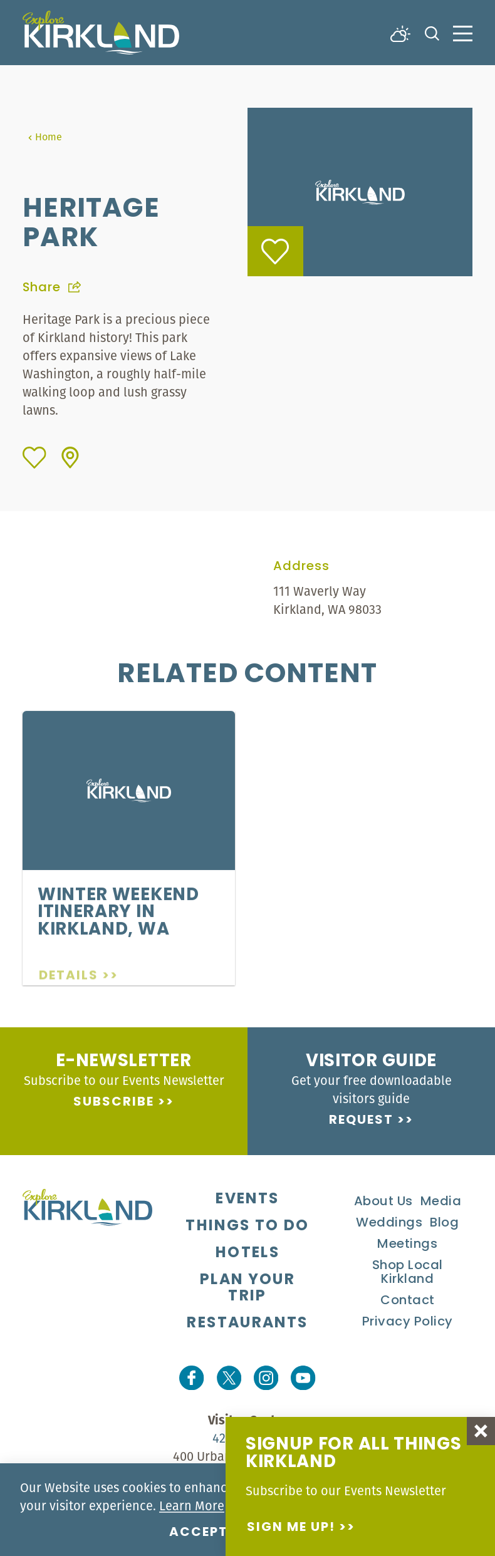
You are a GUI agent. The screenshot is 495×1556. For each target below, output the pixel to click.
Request (361, 1121)
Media (441, 1202)
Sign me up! (291, 1528)
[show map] (70, 458)
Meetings (407, 1244)
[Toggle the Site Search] (432, 32)
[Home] (101, 32)
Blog (444, 1223)
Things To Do (247, 1226)
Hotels (247, 1253)
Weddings (389, 1223)
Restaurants (247, 1323)
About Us (383, 1202)
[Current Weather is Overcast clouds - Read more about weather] (400, 32)
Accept (198, 1533)
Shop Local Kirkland (407, 1272)
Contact (407, 1301)
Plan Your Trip (247, 1288)
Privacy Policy (407, 1322)
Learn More (191, 1505)
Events (247, 1199)
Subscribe (113, 1102)
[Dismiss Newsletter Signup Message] (481, 1431)
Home (45, 137)
